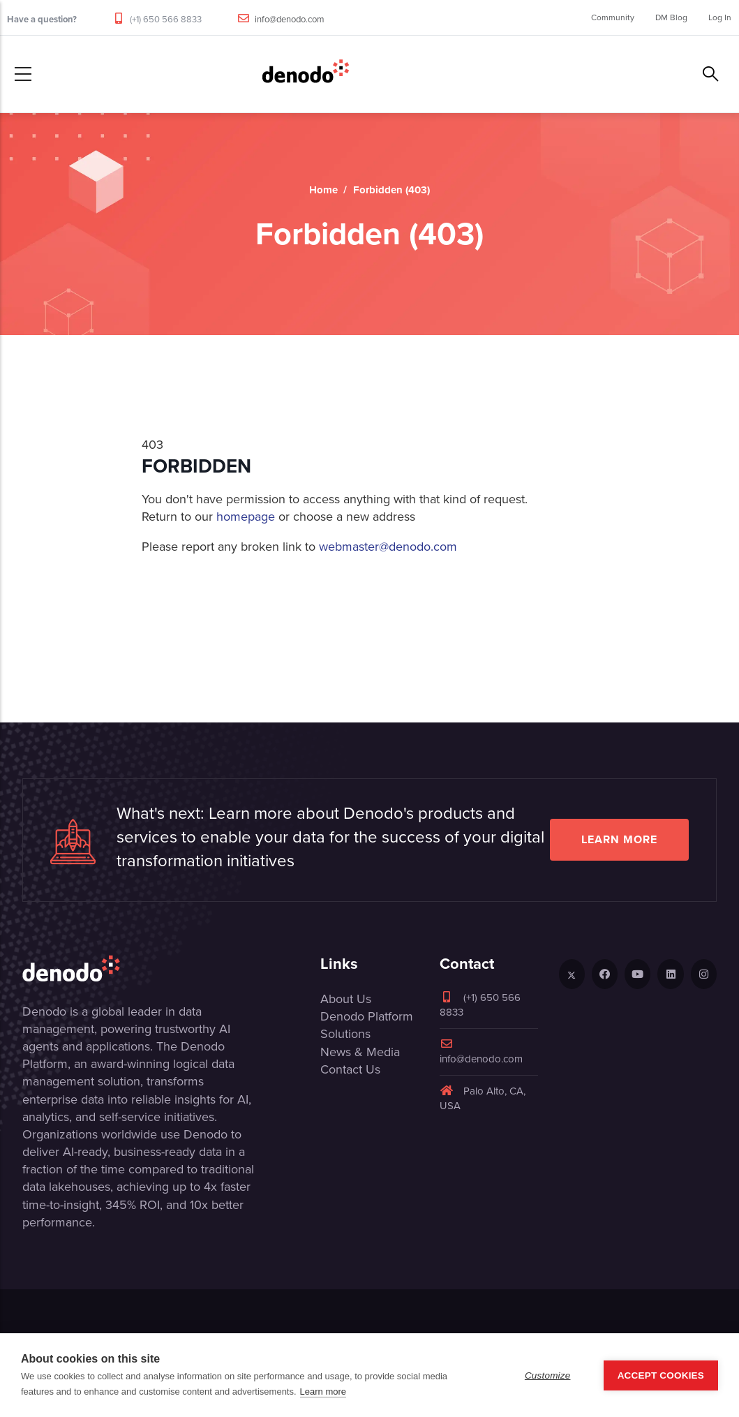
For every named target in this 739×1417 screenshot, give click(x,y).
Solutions (345, 1034)
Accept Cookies (661, 1375)
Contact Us (350, 1069)
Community (612, 17)
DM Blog (671, 17)
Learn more (619, 839)
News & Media (360, 1052)
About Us (345, 999)
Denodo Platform (366, 1016)
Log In (719, 17)
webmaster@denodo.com (388, 546)
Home (323, 190)
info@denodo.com (289, 19)
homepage (245, 516)
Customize (548, 1375)
